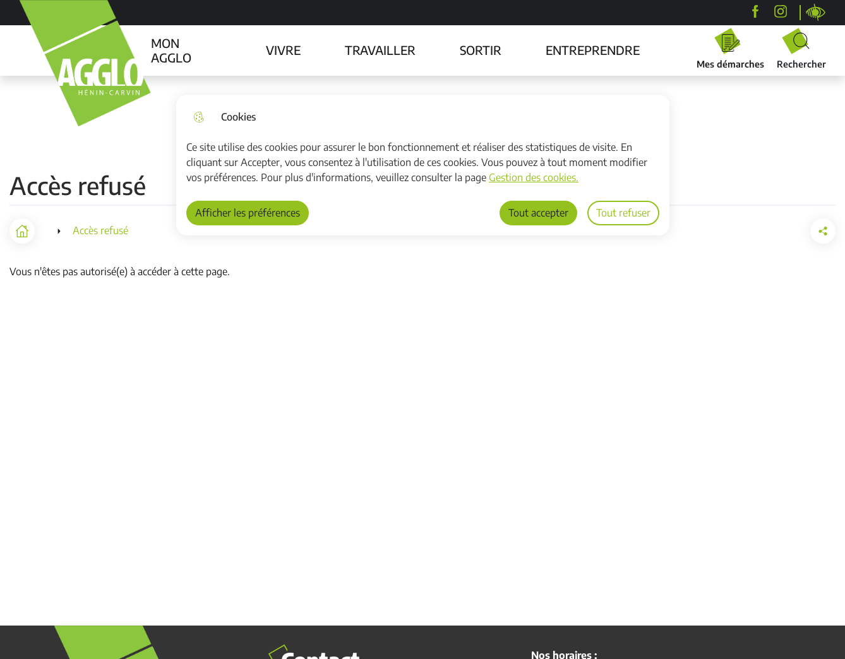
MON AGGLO (171, 50)
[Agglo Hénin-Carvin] (755, 11)
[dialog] (422, 165)
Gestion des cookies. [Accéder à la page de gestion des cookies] (533, 177)
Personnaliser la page (816, 12)
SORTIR (480, 49)
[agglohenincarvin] (780, 11)
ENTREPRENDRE (593, 49)
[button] (823, 231)
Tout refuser (623, 212)
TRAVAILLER (380, 49)
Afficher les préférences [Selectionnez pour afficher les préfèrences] (247, 212)
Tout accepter (538, 212)
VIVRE (283, 49)
